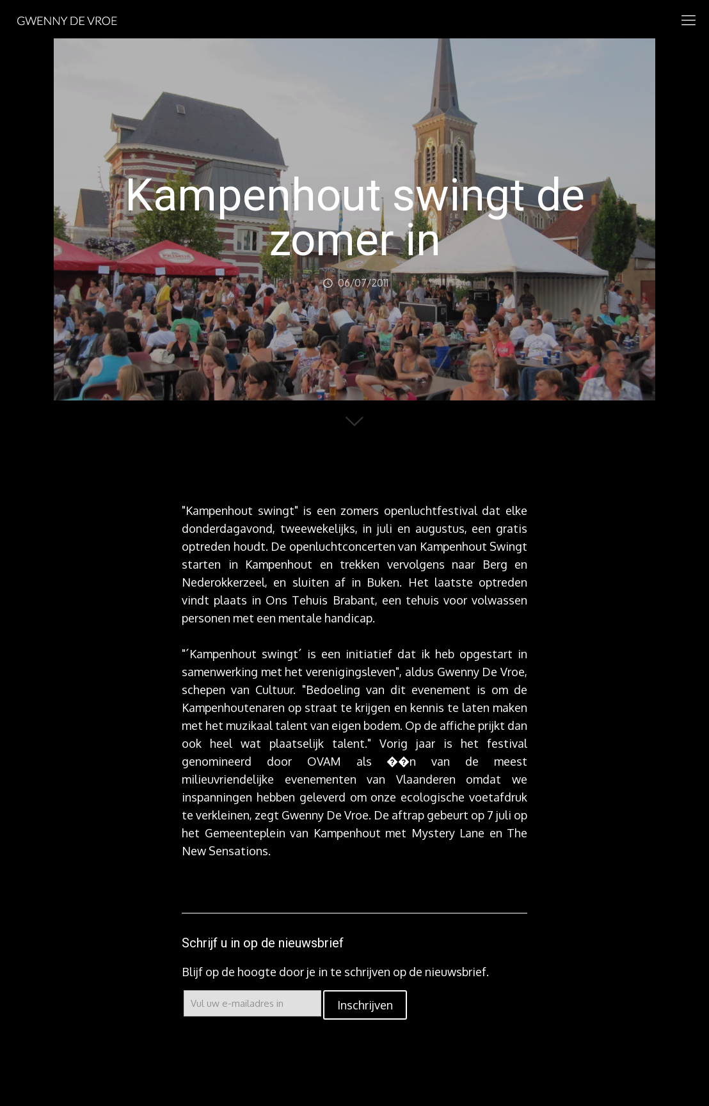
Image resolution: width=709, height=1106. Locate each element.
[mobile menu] (688, 19)
